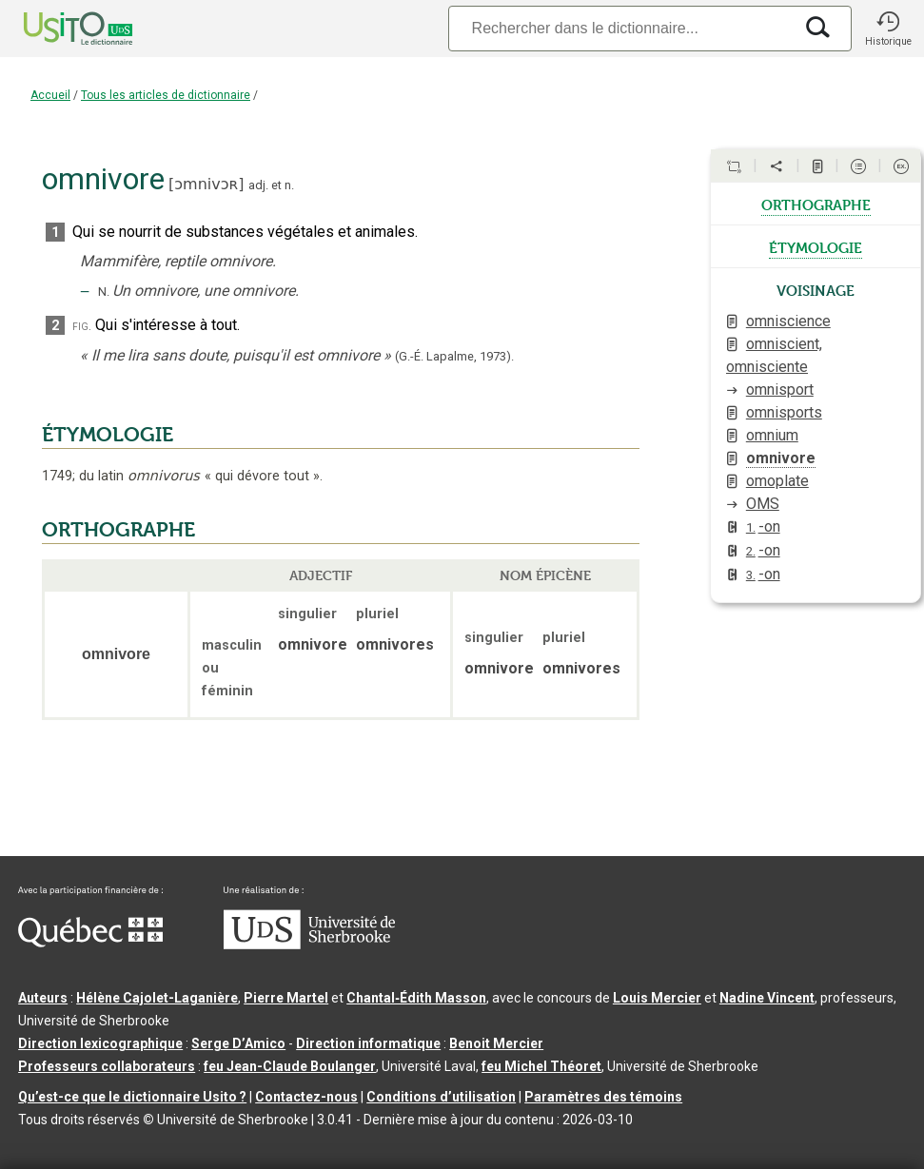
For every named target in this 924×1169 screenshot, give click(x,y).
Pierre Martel (286, 997)
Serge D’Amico (238, 1043)
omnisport (780, 389)
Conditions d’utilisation (441, 1096)
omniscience (788, 321)
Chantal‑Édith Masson (416, 997)
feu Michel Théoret (541, 1066)
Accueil (50, 95)
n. (289, 185)
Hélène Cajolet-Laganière (157, 997)
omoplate (777, 481)
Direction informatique (368, 1043)
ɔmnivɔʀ (206, 184)
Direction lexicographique (100, 1043)
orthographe (816, 203)
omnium (772, 435)
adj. (258, 185)
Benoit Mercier (496, 1043)
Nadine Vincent (767, 997)
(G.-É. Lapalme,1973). (454, 356)
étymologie (815, 246)
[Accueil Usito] (57, 28)
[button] (887, 28)
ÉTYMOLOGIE (107, 434)
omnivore (781, 458)
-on (763, 526)
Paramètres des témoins (603, 1096)
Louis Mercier (657, 997)
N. (103, 291)
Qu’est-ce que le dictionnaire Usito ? (132, 1096)
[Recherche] (620, 28)
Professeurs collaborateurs (106, 1066)
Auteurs (43, 997)
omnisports (784, 412)
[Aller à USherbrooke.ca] (309, 944)
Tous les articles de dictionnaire (165, 95)
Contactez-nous (306, 1096)
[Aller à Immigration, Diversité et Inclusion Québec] (90, 942)
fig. (81, 326)
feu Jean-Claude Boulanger (290, 1066)
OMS (762, 504)
